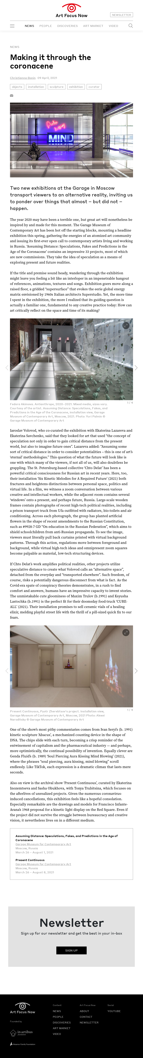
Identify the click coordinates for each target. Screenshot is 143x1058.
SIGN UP (71, 950)
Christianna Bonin (23, 78)
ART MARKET (93, 26)
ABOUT (84, 1011)
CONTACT (86, 1016)
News (14, 47)
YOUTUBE (114, 1011)
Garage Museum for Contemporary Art (43, 844)
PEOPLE (45, 26)
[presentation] (7, 368)
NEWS (29, 26)
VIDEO (113, 26)
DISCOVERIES (67, 26)
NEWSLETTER (121, 14)
